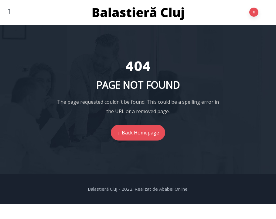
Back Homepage (138, 132)
